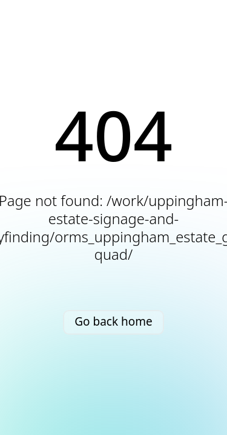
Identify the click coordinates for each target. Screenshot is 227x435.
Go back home (113, 321)
